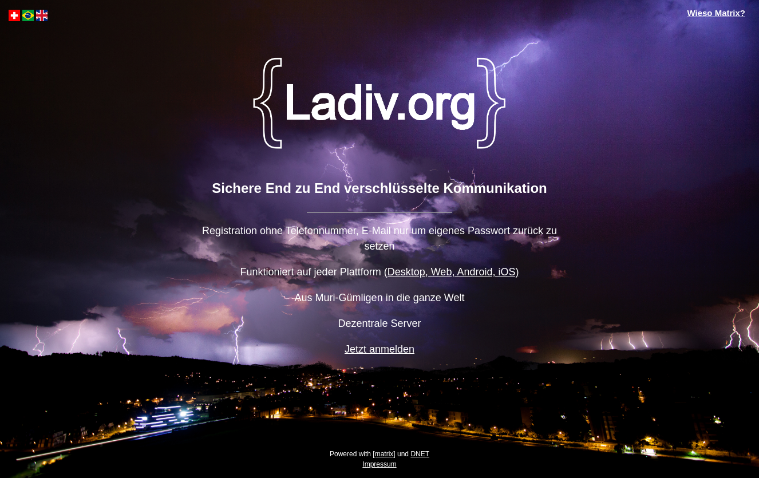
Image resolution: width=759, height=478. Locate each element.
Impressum (379, 464)
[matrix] (384, 454)
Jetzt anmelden (379, 349)
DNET (419, 454)
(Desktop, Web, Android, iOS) (451, 272)
